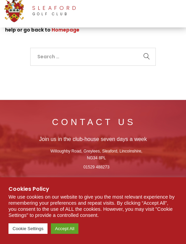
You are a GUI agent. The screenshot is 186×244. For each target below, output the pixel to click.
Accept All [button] (64, 228)
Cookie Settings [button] (28, 228)
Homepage (65, 29)
